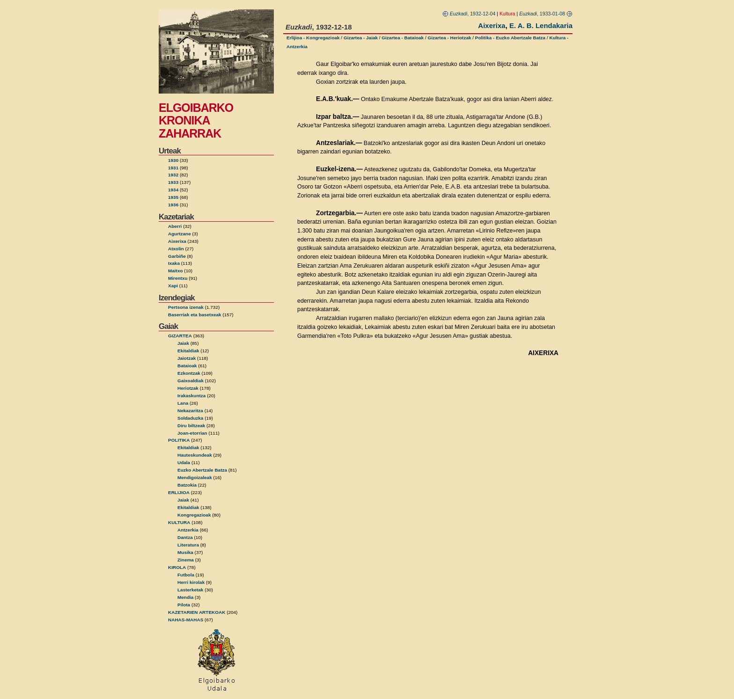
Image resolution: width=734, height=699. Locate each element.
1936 (173, 204)
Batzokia (187, 485)
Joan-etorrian (192, 433)
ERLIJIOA (179, 492)
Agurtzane (179, 233)
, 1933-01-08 (546, 13)
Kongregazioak (194, 514)
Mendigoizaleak (194, 477)
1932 (173, 174)
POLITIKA (179, 440)
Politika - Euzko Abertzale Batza (510, 37)
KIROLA (177, 567)
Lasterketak (190, 589)
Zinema (185, 559)
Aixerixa (177, 241)
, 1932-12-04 (469, 13)
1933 (173, 182)
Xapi (173, 285)
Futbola (185, 574)
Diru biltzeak (191, 425)
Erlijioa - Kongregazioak (313, 37)
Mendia (185, 597)
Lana (182, 403)
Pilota (183, 604)
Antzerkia (187, 529)
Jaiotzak (186, 358)
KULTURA (179, 522)
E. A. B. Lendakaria (541, 25)
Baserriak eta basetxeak (194, 314)
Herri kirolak (191, 582)
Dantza (185, 537)
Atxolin (176, 248)
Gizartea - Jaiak (361, 37)
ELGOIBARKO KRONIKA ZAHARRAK (196, 120)
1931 (173, 167)
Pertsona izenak (186, 307)
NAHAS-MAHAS (185, 619)
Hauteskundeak (194, 455)
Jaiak (183, 343)
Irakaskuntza (191, 395)
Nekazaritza (190, 410)
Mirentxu (178, 278)
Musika (185, 552)
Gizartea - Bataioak (403, 37)
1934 (173, 189)
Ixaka (174, 263)
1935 (173, 197)
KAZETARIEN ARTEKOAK (196, 612)
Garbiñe (177, 256)
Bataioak (187, 365)
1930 (173, 160)
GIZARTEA (180, 335)
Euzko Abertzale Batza (202, 470)
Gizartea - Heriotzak (449, 37)
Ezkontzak (188, 373)
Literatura (188, 544)
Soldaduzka (190, 418)
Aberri (175, 226)
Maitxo (175, 270)
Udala (183, 462)
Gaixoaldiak (190, 380)
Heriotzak (187, 388)
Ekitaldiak (188, 350)
